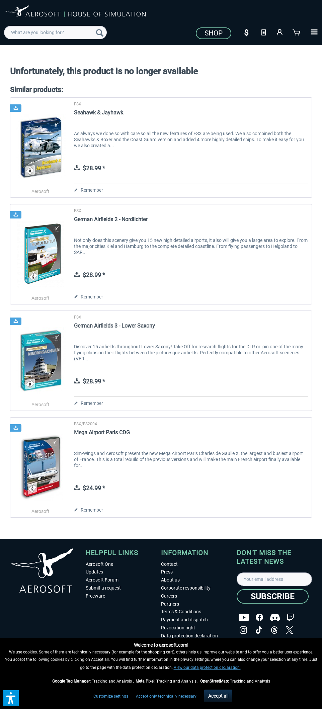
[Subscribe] (273, 596)
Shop (214, 33)
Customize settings (110, 696)
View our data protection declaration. (207, 667)
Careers (169, 596)
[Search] (100, 32)
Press (167, 571)
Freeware (95, 596)
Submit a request (103, 588)
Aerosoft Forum (102, 580)
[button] (11, 698)
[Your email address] (274, 579)
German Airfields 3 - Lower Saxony (114, 326)
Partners (170, 604)
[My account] (280, 31)
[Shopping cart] (297, 31)
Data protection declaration (189, 635)
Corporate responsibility (186, 588)
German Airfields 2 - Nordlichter (110, 219)
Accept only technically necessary (166, 696)
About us (170, 580)
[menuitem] (55, 32)
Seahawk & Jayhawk (98, 112)
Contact (169, 564)
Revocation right (178, 627)
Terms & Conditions (181, 611)
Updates (94, 571)
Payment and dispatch (184, 619)
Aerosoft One (99, 564)
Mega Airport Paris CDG (102, 432)
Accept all (218, 696)
